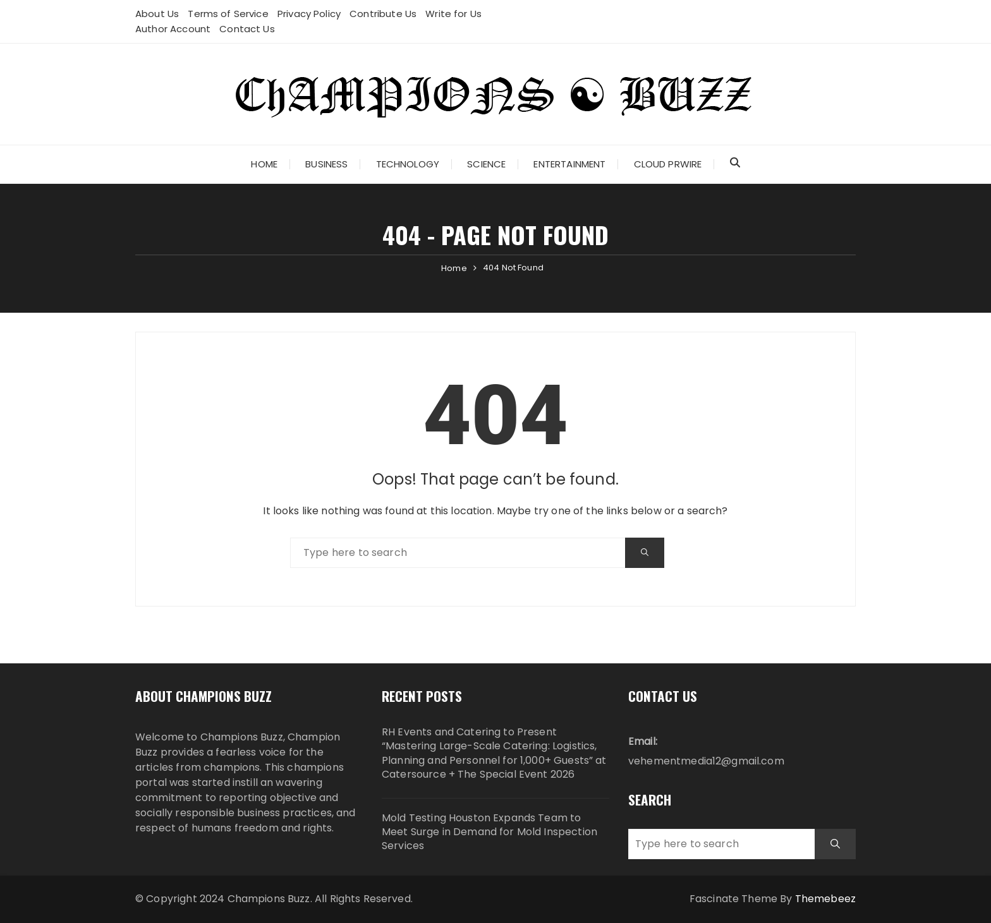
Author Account (172, 28)
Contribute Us (383, 13)
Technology (408, 164)
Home (264, 164)
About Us (157, 13)
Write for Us (453, 13)
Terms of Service (228, 13)
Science (486, 164)
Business (326, 164)
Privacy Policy (309, 13)
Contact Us (247, 28)
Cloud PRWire (668, 164)
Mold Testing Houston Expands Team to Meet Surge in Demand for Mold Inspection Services (489, 832)
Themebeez (825, 898)
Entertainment (569, 164)
